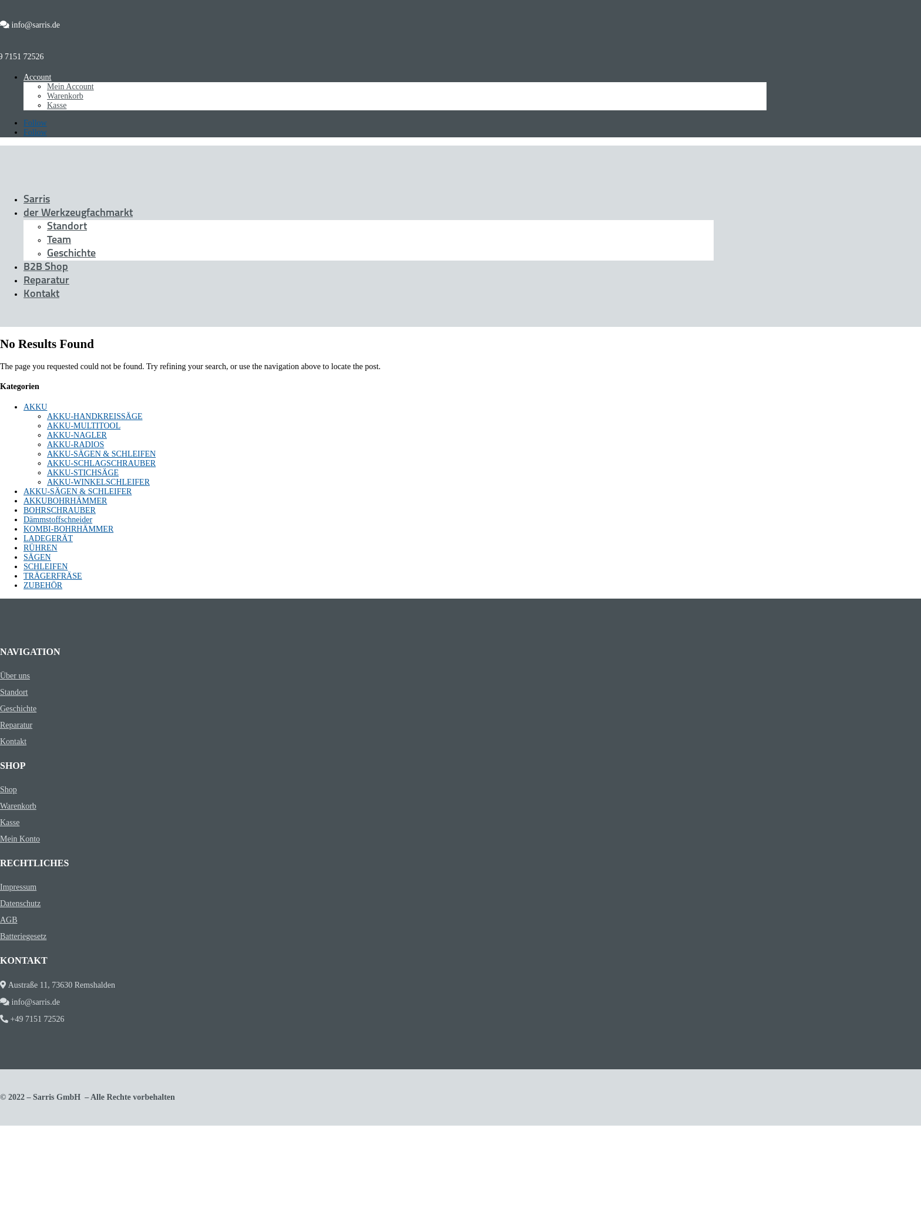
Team (59, 240)
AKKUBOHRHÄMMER (65, 500)
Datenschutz (20, 903)
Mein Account (70, 86)
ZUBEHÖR (42, 585)
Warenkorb (65, 96)
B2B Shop (45, 267)
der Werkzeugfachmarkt (78, 213)
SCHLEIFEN (45, 566)
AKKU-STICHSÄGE (83, 472)
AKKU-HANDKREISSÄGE (95, 416)
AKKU (35, 407)
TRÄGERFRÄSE (52, 576)
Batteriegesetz (23, 936)
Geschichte (71, 253)
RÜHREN (40, 547)
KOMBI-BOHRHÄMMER (68, 529)
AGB (9, 920)
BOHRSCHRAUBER (59, 510)
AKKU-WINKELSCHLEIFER (98, 482)
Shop (8, 789)
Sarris (36, 199)
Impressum (18, 887)
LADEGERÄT (48, 538)
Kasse (56, 105)
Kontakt (41, 294)
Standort (67, 226)
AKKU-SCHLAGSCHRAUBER (101, 463)
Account (37, 77)
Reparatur (46, 280)
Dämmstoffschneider (57, 519)
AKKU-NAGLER (77, 435)
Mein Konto (20, 839)
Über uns (15, 675)
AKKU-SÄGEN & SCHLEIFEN (101, 454)
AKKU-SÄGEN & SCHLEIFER (77, 491)
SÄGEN (37, 557)
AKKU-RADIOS (75, 444)
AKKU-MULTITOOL (83, 425)
